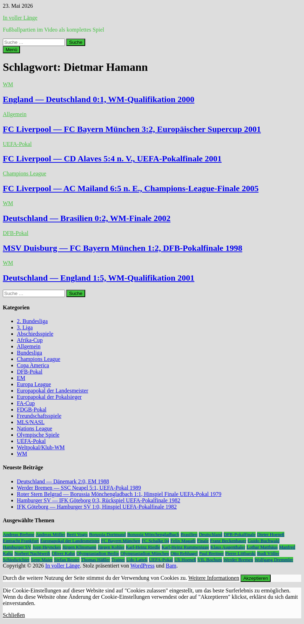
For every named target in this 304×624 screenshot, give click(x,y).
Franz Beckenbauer (228, 540)
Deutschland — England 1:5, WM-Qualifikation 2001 (98, 277)
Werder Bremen (238, 559)
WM (8, 84)
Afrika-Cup (30, 340)
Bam (171, 566)
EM (21, 378)
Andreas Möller (50, 534)
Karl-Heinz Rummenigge (185, 547)
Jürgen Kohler (111, 547)
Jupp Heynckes (47, 547)
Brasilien (189, 534)
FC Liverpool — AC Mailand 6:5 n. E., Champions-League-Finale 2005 (130, 188)
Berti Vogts (77, 534)
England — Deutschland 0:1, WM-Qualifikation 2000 (98, 99)
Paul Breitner (211, 553)
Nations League (34, 428)
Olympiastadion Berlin (97, 553)
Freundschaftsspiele (39, 416)
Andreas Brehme (18, 534)
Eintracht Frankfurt (21, 540)
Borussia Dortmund (107, 534)
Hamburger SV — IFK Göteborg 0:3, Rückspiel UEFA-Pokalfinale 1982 (98, 500)
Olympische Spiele (38, 435)
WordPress (142, 566)
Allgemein (15, 114)
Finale (203, 540)
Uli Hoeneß (185, 559)
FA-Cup (26, 403)
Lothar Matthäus (261, 547)
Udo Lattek (136, 559)
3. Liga (25, 327)
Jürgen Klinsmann (79, 547)
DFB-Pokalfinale (240, 534)
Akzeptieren (255, 578)
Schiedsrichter (16, 559)
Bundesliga (29, 353)
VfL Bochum (209, 559)
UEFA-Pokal (17, 144)
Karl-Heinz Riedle (143, 547)
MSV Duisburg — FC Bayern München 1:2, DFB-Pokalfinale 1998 (122, 248)
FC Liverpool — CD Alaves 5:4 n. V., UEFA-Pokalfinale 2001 (112, 158)
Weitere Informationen (213, 578)
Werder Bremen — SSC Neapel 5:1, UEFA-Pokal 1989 (79, 488)
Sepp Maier (42, 559)
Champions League (24, 173)
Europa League (34, 384)
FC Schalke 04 (155, 540)
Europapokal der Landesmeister (52, 391)
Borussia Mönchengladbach (153, 534)
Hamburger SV (17, 547)
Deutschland (210, 534)
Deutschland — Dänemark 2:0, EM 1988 (63, 481)
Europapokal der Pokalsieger (49, 397)
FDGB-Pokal (31, 409)
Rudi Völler (268, 553)
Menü (11, 49)
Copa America (33, 365)
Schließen (14, 615)
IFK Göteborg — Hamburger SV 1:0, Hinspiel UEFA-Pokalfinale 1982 (97, 507)
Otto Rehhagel (183, 553)
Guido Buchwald (263, 540)
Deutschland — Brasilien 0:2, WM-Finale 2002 (86, 218)
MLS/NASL (31, 422)
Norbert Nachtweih (32, 553)
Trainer (118, 559)
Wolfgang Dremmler (274, 559)
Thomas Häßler (95, 559)
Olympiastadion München (144, 553)
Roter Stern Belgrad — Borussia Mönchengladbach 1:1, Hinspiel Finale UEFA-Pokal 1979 (119, 494)
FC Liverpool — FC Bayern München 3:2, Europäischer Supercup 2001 (132, 129)
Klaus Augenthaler (227, 547)
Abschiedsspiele (35, 334)
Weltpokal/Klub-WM (41, 447)
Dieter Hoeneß (270, 534)
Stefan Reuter (67, 559)
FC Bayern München (120, 540)
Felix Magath (182, 540)
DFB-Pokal (15, 233)
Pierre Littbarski (240, 553)
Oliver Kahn (63, 553)
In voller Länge (20, 18)
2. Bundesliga (32, 321)
